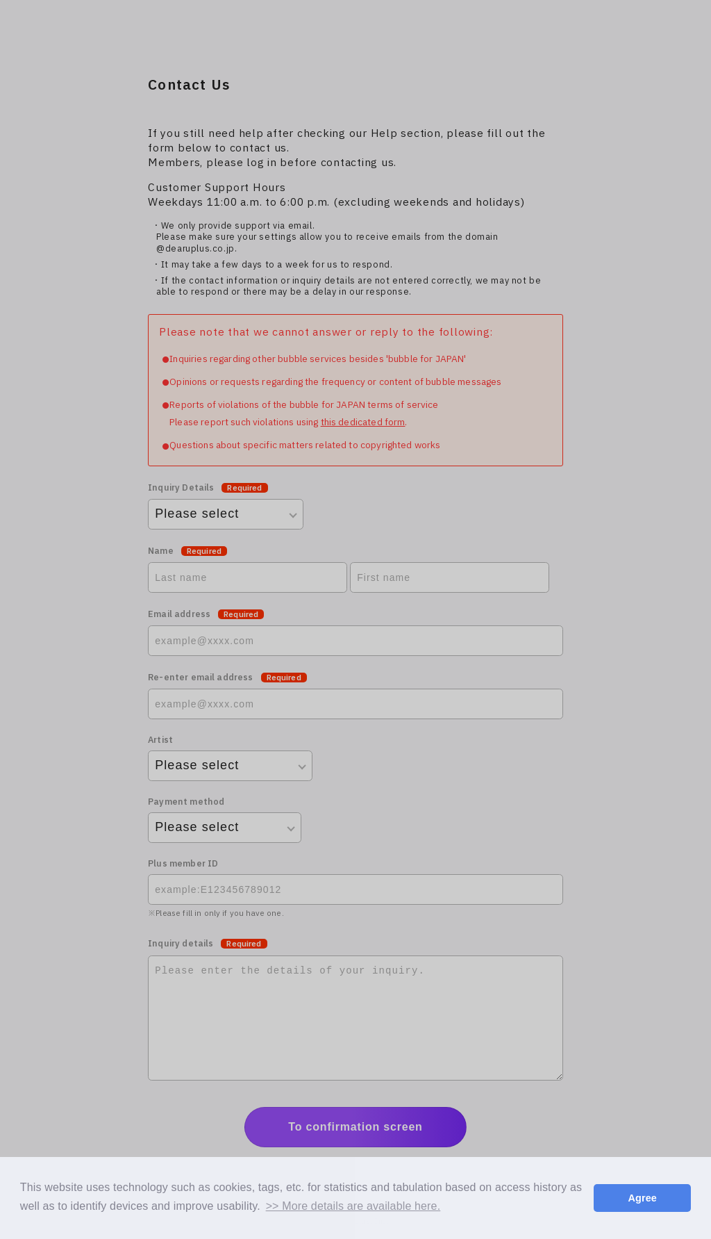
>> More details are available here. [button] (353, 1206)
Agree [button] (642, 1198)
